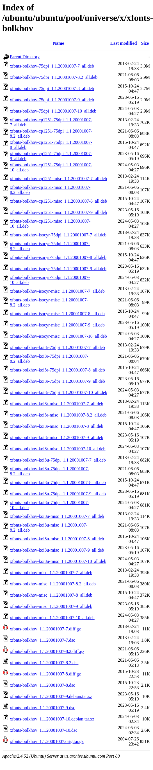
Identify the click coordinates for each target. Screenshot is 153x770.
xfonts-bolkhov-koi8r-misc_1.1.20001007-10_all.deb (58, 448)
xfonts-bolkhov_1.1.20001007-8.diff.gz (45, 673)
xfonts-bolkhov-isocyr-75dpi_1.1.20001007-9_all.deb (58, 268)
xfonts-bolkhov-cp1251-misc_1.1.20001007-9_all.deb (58, 212)
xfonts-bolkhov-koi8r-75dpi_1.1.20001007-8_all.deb (57, 370)
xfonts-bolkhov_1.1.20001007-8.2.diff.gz (47, 651)
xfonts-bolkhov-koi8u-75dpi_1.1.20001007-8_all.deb (58, 482)
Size (145, 43)
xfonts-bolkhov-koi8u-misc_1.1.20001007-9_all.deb (57, 550)
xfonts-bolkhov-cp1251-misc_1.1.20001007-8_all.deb (58, 201)
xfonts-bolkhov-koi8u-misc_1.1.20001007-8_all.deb (57, 538)
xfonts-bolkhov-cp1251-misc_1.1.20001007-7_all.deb (58, 178)
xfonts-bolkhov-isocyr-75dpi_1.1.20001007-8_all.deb (58, 257)
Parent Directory (25, 56)
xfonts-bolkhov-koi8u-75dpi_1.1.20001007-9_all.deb (58, 493)
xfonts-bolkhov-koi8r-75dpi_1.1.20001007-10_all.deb (58, 392)
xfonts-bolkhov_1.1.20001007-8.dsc (42, 685)
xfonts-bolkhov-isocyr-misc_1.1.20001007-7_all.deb (57, 291)
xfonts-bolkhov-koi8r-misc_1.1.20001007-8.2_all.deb (58, 415)
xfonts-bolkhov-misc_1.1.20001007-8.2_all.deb (53, 583)
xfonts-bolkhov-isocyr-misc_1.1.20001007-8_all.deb (57, 313)
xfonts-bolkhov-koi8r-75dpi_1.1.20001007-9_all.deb (57, 381)
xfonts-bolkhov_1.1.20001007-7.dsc (42, 640)
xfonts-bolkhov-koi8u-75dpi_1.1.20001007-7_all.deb (58, 460)
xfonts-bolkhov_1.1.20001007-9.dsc (42, 707)
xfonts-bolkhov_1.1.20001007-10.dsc (43, 730)
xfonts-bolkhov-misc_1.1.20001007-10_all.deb (52, 617)
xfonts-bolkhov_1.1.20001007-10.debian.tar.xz (52, 719)
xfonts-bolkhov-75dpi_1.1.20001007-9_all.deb (52, 99)
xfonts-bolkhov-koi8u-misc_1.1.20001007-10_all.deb (58, 561)
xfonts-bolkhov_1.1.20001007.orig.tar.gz (47, 741)
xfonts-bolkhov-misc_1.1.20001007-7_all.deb (51, 572)
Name (58, 43)
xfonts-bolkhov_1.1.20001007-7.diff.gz (45, 628)
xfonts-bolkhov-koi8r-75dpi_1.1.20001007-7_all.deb (57, 347)
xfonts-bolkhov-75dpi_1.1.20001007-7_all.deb (52, 66)
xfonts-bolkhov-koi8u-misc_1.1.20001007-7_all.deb (57, 516)
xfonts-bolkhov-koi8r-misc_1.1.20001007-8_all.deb (56, 426)
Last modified (123, 43)
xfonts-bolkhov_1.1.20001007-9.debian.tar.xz (51, 696)
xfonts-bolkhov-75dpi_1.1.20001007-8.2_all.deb (53, 77)
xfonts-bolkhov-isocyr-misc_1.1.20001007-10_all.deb (58, 336)
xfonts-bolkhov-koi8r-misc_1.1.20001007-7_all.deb (56, 403)
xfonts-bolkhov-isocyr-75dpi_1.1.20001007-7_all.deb (58, 234)
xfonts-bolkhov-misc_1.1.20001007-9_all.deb (51, 606)
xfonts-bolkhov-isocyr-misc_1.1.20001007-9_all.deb (57, 325)
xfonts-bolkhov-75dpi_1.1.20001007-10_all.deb (53, 111)
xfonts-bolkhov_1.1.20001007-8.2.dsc (44, 662)
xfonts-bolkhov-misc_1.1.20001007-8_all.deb (51, 595)
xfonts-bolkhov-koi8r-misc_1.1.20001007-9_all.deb (56, 437)
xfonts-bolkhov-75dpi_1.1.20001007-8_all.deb (52, 88)
